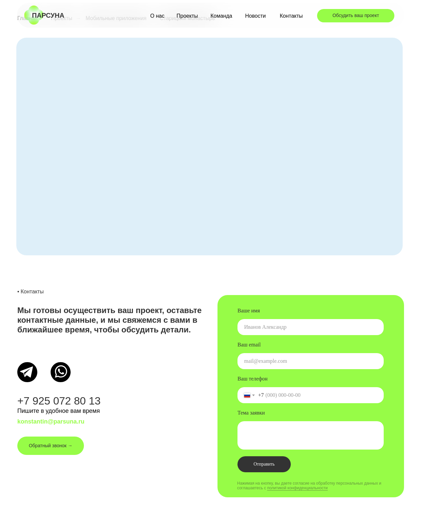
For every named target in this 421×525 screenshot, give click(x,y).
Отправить (264, 464)
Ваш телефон (252, 378)
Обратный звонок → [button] (50, 445)
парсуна (48, 15)
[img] (27, 372)
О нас (157, 16)
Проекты (187, 16)
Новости (255, 16)
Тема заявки (251, 413)
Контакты (291, 16)
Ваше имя (248, 310)
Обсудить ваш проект (355, 15)
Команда (221, 16)
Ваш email (249, 344)
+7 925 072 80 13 (59, 401)
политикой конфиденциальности (297, 488)
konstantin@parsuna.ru (51, 421)
